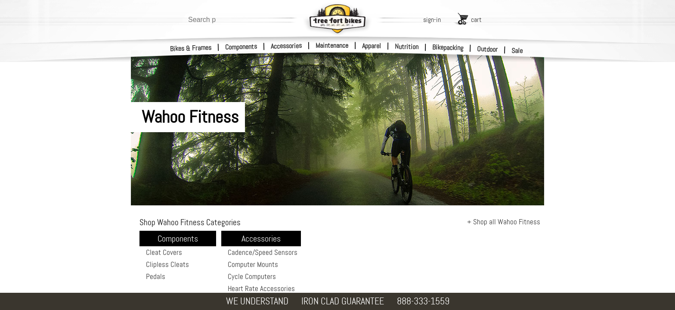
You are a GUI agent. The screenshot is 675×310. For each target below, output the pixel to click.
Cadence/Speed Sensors (262, 252)
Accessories (286, 46)
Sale (517, 51)
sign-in (432, 19)
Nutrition (406, 46)
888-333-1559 (423, 301)
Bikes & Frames (191, 48)
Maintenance (332, 45)
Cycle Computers (252, 276)
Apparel (371, 45)
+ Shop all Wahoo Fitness (503, 221)
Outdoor (487, 49)
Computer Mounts (253, 264)
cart (476, 19)
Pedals (155, 276)
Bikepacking (448, 48)
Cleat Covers (164, 252)
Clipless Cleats (167, 264)
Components (241, 47)
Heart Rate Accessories (261, 288)
